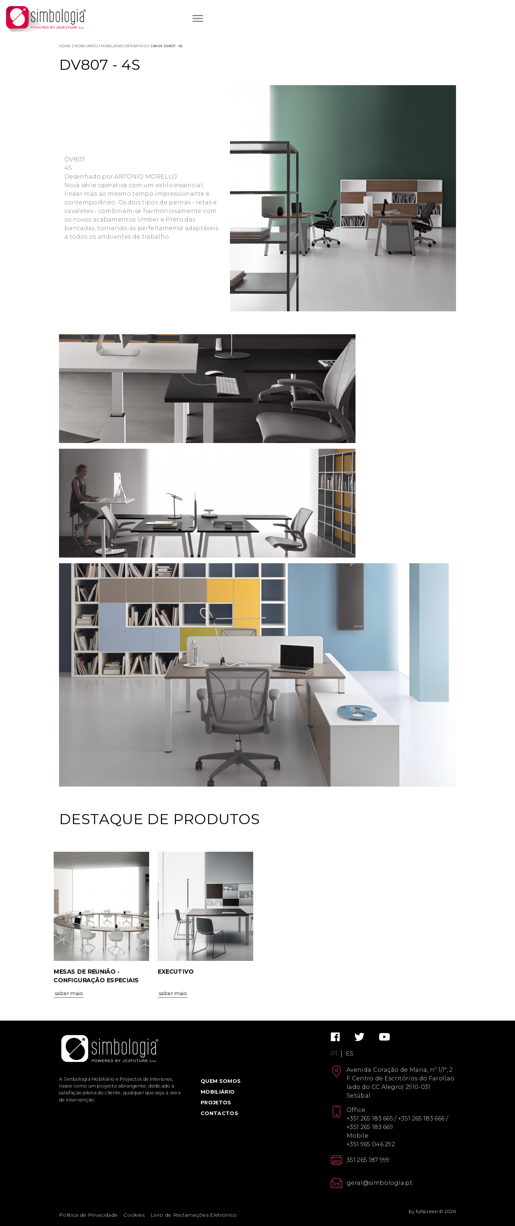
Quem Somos (221, 1081)
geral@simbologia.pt (379, 1182)
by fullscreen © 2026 (432, 1211)
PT (334, 1053)
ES (350, 1053)
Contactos (219, 1113)
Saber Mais (67, 1008)
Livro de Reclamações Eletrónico (194, 1215)
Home (65, 46)
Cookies (133, 1215)
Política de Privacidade (88, 1215)
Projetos (216, 1102)
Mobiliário (85, 46)
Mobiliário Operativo (124, 46)
